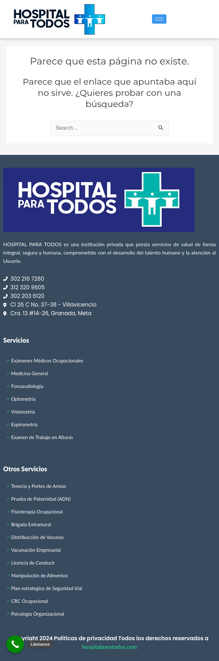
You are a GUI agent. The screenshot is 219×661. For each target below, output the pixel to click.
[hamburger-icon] (159, 19)
